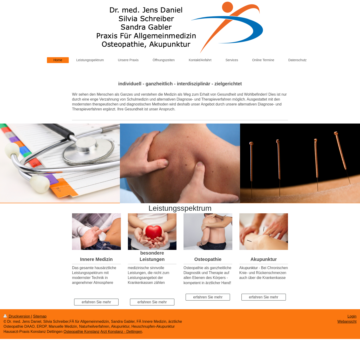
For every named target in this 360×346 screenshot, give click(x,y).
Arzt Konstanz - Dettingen (121, 332)
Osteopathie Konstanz (82, 332)
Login (352, 316)
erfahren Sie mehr (96, 302)
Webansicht (346, 321)
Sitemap (39, 316)
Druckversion (17, 316)
